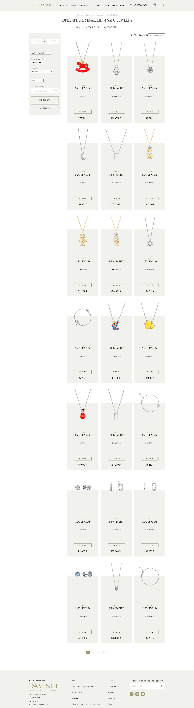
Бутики (111, 692)
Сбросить (45, 108)
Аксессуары (111, 27)
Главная (80, 15)
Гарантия (112, 686)
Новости (111, 698)
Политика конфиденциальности (38, 703)
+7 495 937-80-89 (138, 5)
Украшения (92, 27)
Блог (110, 704)
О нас (110, 680)
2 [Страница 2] (93, 653)
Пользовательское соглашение (37, 696)
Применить (44, 100)
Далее (104, 653)
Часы (79, 27)
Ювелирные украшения (94, 15)
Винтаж (75, 698)
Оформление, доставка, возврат (86, 704)
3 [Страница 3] (98, 653)
